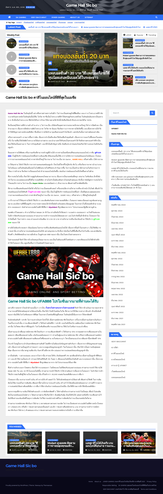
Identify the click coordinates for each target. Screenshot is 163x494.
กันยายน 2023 (117, 217)
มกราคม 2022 (117, 312)
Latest (127, 35)
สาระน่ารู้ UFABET (24, 54)
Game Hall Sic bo (81, 5)
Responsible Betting (109, 485)
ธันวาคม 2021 (117, 318)
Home (91, 481)
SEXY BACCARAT (39, 17)
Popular (138, 35)
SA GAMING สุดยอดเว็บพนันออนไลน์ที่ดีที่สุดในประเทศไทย (137, 485)
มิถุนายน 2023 (117, 223)
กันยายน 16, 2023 (94, 450)
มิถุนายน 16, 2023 (132, 450)
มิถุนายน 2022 (117, 282)
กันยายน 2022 (117, 265)
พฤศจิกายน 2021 (118, 324)
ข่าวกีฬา (114, 347)
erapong (71, 81)
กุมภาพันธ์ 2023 (118, 235)
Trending (151, 35)
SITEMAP (89, 17)
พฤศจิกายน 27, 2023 (57, 81)
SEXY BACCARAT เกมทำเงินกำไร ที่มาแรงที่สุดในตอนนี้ (121, 489)
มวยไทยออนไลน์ (118, 359)
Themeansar (47, 485)
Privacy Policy (151, 481)
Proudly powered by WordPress (17, 485)
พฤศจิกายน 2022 (118, 253)
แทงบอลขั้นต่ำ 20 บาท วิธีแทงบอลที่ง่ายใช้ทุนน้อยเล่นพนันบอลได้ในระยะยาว (29, 48)
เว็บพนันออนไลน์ (29, 22)
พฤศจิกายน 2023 (118, 205)
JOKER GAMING (58, 17)
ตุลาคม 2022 (116, 259)
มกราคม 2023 (117, 241)
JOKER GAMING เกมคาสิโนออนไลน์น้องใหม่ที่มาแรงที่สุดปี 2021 (124, 481)
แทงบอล (70, 22)
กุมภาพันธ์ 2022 (118, 306)
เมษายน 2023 (117, 229)
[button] (156, 17)
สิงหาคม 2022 (117, 271)
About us (75, 17)
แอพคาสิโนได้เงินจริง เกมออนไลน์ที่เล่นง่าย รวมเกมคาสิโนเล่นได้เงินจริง (28, 74)
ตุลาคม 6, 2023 (55, 450)
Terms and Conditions (148, 489)
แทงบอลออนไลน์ (51, 22)
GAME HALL (77, 159)
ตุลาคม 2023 (116, 211)
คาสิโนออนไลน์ (40, 22)
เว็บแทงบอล (62, 22)
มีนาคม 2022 (116, 300)
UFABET (19, 22)
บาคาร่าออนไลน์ (79, 22)
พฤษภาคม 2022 (118, 288)
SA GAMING (21, 17)
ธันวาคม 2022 (117, 247)
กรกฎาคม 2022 (118, 276)
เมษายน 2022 (117, 294)
